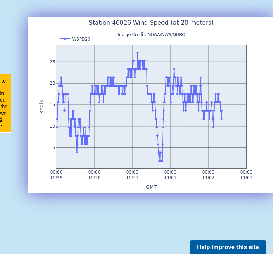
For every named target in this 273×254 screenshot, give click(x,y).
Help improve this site (228, 247)
